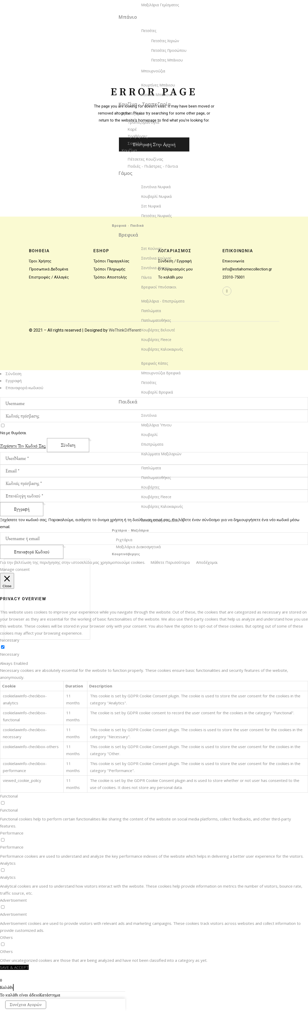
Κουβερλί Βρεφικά (157, 392)
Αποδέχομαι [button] (207, 562)
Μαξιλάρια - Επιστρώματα (162, 301)
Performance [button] (11, 833)
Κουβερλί (149, 434)
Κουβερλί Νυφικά (156, 196)
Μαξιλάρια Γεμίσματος (160, 4)
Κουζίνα (129, 150)
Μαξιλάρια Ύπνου (156, 424)
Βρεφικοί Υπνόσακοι (158, 287)
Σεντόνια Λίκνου (155, 267)
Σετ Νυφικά (151, 206)
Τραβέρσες (138, 136)
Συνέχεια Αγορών (26, 1004)
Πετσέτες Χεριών (165, 40)
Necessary (9, 654)
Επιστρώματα (152, 444)
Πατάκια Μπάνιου (156, 94)
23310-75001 (233, 277)
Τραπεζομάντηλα (143, 122)
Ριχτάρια (124, 539)
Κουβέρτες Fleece (156, 339)
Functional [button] (9, 796)
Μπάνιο (127, 17)
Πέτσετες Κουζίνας (145, 159)
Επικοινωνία (233, 261)
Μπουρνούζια (153, 70)
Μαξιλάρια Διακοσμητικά (138, 546)
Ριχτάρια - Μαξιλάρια (130, 530)
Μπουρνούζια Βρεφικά (160, 372)
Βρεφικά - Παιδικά (128, 226)
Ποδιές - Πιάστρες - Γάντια (153, 166)
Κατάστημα (49, 995)
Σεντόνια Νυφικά (156, 186)
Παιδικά (127, 402)
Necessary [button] (9, 640)
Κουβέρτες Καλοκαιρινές (162, 349)
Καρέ (132, 129)
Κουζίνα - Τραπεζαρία (144, 104)
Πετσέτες (148, 30)
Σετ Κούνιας (151, 248)
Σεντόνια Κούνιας (156, 258)
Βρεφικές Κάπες (154, 363)
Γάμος (125, 173)
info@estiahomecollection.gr (247, 269)
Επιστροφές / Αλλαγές (49, 277)
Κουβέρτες (150, 487)
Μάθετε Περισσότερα (170, 562)
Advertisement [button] (13, 900)
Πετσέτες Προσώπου (168, 50)
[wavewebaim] (226, 291)
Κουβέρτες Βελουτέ (158, 329)
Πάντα (146, 277)
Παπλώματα (151, 310)
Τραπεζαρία (133, 113)
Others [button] (6, 937)
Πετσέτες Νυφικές (156, 215)
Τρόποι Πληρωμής (109, 269)
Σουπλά (135, 143)
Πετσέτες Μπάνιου (167, 60)
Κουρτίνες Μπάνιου (158, 85)
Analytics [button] (8, 863)
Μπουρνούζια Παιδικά (160, 520)
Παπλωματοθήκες (156, 320)
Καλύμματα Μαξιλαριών (161, 453)
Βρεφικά (128, 235)
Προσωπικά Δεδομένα (48, 269)
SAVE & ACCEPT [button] (14, 967)
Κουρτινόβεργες (126, 554)
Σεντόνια (148, 415)
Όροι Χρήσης (40, 261)
